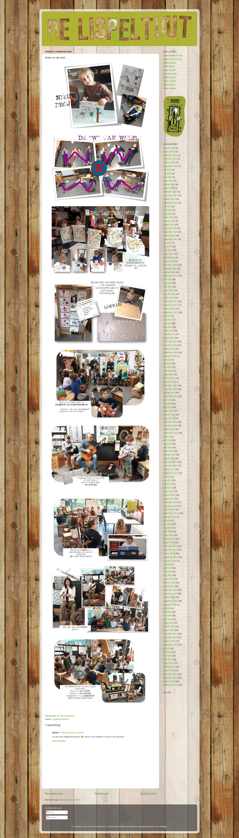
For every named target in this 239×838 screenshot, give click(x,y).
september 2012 (170, 685)
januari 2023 (168, 261)
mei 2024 (167, 210)
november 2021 (170, 305)
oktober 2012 (169, 681)
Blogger (163, 826)
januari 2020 (168, 382)
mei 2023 (167, 246)
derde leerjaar (169, 77)
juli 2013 (167, 648)
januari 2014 (168, 630)
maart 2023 (168, 254)
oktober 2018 (169, 429)
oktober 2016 (169, 509)
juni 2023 (167, 243)
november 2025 (170, 159)
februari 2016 (169, 539)
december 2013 (170, 634)
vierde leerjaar (169, 81)
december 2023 (170, 228)
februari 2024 (169, 221)
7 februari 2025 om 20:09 (71, 732)
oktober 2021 (169, 309)
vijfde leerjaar (169, 84)
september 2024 (170, 203)
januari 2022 (168, 298)
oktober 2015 (169, 553)
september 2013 (170, 645)
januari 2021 (168, 338)
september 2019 (170, 396)
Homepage (102, 793)
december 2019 (170, 385)
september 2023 (170, 239)
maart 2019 (168, 411)
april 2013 (167, 659)
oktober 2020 (169, 349)
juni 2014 (167, 612)
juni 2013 (167, 652)
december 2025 (170, 155)
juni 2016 (167, 524)
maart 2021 (168, 330)
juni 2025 (167, 170)
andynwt (133, 826)
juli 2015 (167, 564)
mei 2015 (167, 571)
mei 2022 (167, 283)
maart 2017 (168, 491)
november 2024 (170, 195)
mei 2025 (167, 173)
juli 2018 (167, 436)
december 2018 (170, 422)
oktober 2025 (169, 162)
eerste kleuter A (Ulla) (173, 55)
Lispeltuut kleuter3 (60, 719)
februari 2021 (169, 334)
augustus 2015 (170, 561)
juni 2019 (167, 400)
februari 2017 (169, 495)
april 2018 (167, 447)
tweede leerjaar (170, 73)
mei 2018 (167, 444)
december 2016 (170, 502)
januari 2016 (168, 542)
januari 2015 (168, 586)
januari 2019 (168, 418)
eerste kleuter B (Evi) (172, 59)
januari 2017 (168, 499)
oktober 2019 (169, 392)
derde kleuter (169, 66)
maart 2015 (168, 579)
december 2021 (170, 301)
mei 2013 (167, 656)
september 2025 (170, 166)
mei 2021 (167, 323)
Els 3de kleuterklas (65, 716)
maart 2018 (168, 451)
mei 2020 (167, 367)
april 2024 (167, 214)
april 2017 (167, 488)
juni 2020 (167, 363)
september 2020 (170, 352)
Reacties (52, 817)
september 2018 (170, 433)
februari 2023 (169, 257)
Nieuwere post (54, 793)
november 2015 (170, 550)
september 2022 (170, 276)
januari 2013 (168, 670)
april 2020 (167, 371)
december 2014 (170, 590)
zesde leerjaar (169, 88)
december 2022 (170, 265)
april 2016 (167, 531)
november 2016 (170, 506)
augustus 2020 (170, 356)
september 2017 (170, 473)
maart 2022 (168, 290)
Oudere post (148, 793)
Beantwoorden (59, 741)
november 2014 (170, 593)
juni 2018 (167, 440)
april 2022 (167, 287)
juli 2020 (167, 360)
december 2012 (170, 674)
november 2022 (170, 268)
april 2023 (167, 250)
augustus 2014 (170, 604)
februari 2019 (169, 414)
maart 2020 (168, 374)
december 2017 (170, 462)
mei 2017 (167, 484)
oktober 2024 (169, 199)
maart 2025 (168, 181)
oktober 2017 (169, 469)
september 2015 (170, 557)
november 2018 (170, 425)
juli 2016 (167, 520)
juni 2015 (167, 568)
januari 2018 (168, 458)
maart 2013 (168, 663)
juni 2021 (167, 320)
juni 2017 (167, 480)
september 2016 (170, 513)
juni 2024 (167, 206)
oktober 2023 (169, 235)
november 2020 (170, 345)
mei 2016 (167, 528)
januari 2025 (168, 188)
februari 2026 (169, 148)
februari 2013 (169, 667)
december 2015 (170, 546)
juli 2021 (167, 316)
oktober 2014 (169, 597)
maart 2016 (168, 535)
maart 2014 (168, 623)
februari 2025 (169, 184)
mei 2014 (167, 615)
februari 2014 (169, 626)
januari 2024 (168, 224)
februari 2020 (169, 378)
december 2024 (170, 192)
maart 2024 (168, 217)
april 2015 (167, 575)
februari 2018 (169, 455)
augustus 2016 (170, 517)
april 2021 (167, 327)
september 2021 (170, 312)
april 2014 (167, 619)
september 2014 (170, 601)
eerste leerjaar (169, 70)
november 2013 (170, 637)
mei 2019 (167, 403)
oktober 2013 (169, 641)
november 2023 (170, 232)
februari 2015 (169, 582)
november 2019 (170, 389)
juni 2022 (167, 279)
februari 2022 (169, 294)
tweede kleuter (169, 63)
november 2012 (170, 678)
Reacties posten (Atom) (69, 800)
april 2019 (167, 407)
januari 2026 (168, 151)
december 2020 (170, 341)
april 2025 (167, 177)
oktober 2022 (169, 272)
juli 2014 (167, 608)
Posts (50, 812)
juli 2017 (167, 477)
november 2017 (170, 466)
